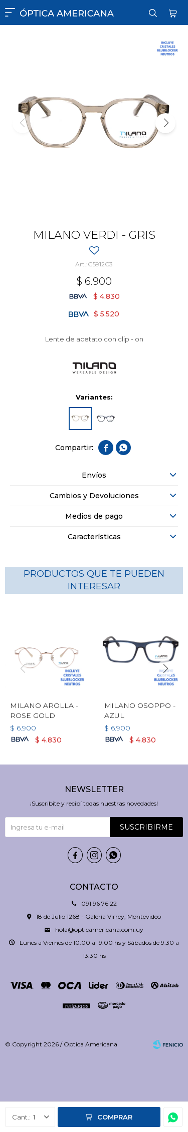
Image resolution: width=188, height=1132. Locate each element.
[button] (165, 123)
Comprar (114, 1117)
